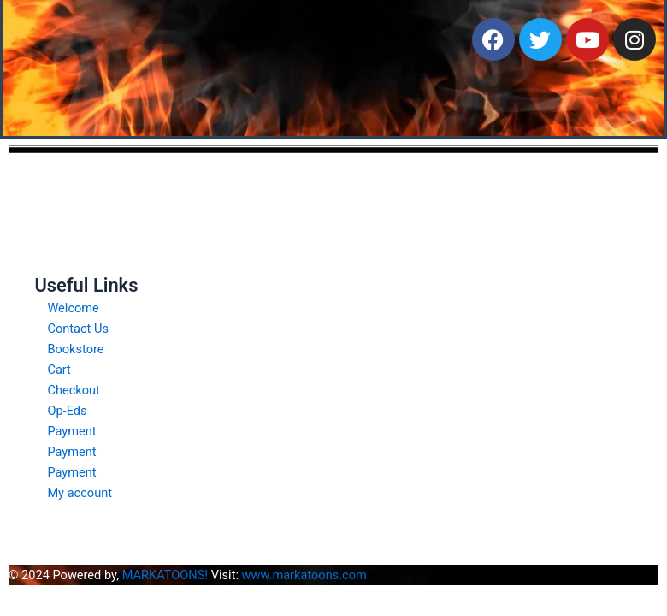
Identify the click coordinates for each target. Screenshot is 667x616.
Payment (71, 431)
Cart (58, 369)
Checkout (73, 390)
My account (79, 492)
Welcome (72, 308)
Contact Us (78, 328)
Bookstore (75, 349)
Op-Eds (66, 410)
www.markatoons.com (304, 575)
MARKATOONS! (165, 575)
